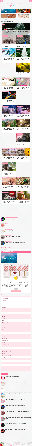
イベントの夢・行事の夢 (6, 336)
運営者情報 (13, 439)
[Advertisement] (9, 69)
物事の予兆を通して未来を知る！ (7, 360)
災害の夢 (3, 351)
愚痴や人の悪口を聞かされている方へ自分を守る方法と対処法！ (16, 431)
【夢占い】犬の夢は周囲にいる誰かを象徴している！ (14, 236)
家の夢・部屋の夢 (5, 339)
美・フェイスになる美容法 (6, 370)
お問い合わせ (16, 439)
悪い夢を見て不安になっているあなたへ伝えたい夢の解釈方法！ (16, 425)
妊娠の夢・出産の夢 (5, 328)
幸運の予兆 (4, 362)
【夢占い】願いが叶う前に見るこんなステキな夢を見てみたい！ (16, 401)
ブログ (3, 372)
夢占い (5, 439)
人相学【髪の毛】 (5, 307)
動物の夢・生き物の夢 (5, 311)
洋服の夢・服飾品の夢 (5, 345)
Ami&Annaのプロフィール (16, 290)
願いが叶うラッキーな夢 (6, 330)
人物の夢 (3, 319)
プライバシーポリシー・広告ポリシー (23, 439)
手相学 (7, 439)
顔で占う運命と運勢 (5, 296)
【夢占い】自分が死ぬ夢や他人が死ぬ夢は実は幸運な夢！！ (15, 407)
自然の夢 (3, 347)
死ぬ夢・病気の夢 (5, 326)
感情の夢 (3, 321)
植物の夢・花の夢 (5, 349)
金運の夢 (3, 354)
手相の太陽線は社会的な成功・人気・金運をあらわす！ (14, 389)
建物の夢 (3, 343)
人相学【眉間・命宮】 (5, 298)
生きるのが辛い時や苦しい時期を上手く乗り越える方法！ (15, 395)
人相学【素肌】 (4, 300)
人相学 (10, 439)
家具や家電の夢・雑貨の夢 (6, 341)
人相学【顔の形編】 (5, 305)
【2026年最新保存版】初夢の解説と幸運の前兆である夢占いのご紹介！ (17, 230)
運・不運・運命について (6, 364)
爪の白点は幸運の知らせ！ (6, 358)
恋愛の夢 (3, 315)
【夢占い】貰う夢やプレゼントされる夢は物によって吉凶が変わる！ (17, 224)
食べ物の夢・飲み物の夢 (6, 323)
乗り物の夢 (4, 317)
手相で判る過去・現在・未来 (6, 356)
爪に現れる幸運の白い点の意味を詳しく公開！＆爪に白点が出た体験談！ (17, 413)
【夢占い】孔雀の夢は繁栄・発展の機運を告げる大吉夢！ (15, 242)
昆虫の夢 (3, 313)
